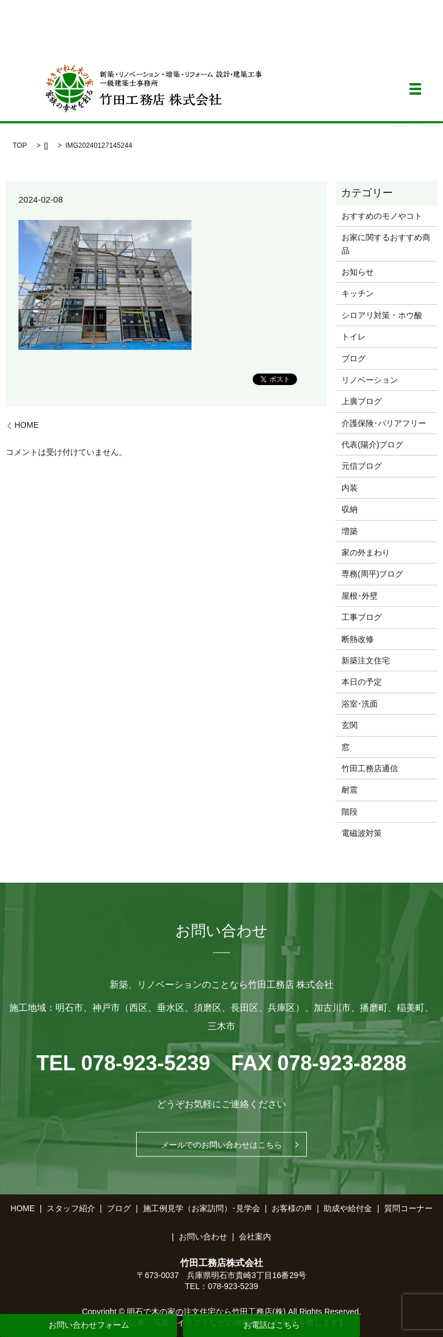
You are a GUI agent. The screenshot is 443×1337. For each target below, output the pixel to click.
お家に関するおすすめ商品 (385, 244)
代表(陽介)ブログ (372, 444)
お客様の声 (292, 1208)
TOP (20, 145)
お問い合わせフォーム (88, 1324)
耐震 (349, 789)
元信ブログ (361, 465)
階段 (349, 811)
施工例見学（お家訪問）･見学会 (201, 1208)
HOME (26, 425)
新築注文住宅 (365, 660)
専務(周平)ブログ (372, 573)
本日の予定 (361, 681)
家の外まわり (365, 552)
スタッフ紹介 (71, 1208)
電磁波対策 (361, 833)
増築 (349, 531)
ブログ (353, 358)
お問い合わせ (203, 1236)
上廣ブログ (361, 401)
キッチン (357, 293)
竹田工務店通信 (369, 768)
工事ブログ (361, 617)
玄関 (349, 725)
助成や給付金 (348, 1208)
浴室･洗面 (359, 703)
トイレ (353, 336)
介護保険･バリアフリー (383, 423)
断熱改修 (357, 639)
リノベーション (369, 379)
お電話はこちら (271, 1324)
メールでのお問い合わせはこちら (221, 1144)
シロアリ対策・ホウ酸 (381, 315)
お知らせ (357, 272)
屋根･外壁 (359, 595)
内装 (349, 487)
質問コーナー (408, 1208)
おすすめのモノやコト (381, 216)
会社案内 (255, 1236)
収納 (349, 509)
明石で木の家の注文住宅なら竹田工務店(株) (206, 1311)
